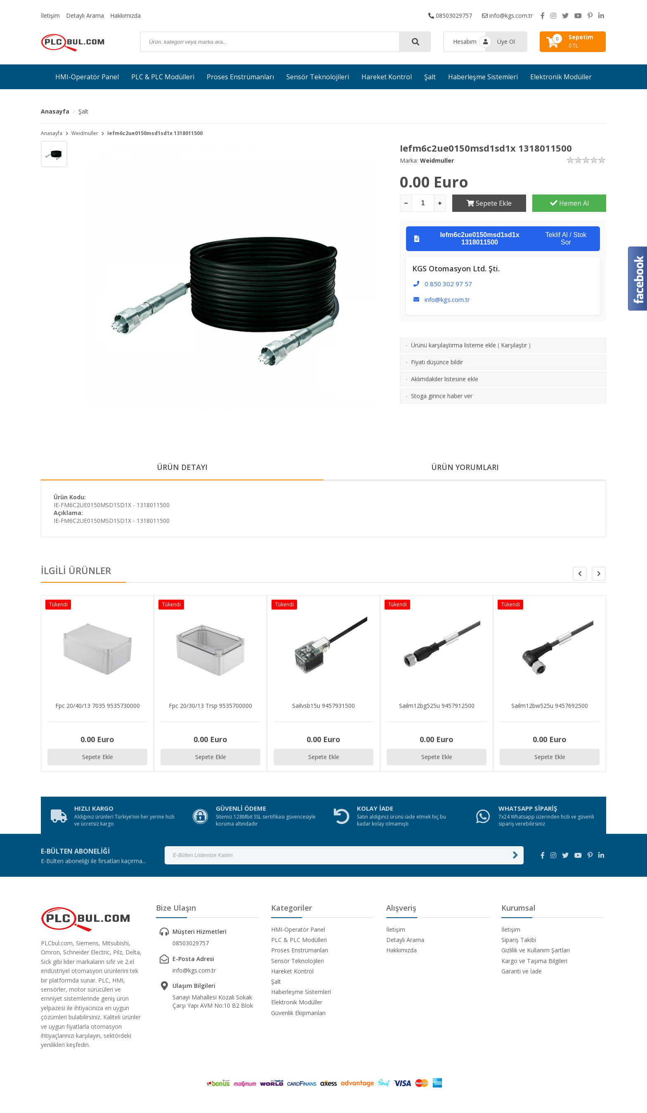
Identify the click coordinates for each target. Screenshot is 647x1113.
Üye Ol (506, 41)
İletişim (50, 15)
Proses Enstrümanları (240, 76)
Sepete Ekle (489, 203)
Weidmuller (84, 133)
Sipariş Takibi (518, 940)
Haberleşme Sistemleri (483, 76)
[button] (599, 574)
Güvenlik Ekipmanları (298, 1013)
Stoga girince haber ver (441, 396)
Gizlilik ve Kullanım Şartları (535, 950)
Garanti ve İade (521, 971)
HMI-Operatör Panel (87, 76)
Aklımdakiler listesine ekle (444, 379)
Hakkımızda (125, 15)
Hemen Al (569, 203)
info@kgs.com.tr (507, 15)
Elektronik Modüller (561, 76)
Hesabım (465, 41)
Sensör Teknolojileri (317, 76)
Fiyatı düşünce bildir (437, 362)
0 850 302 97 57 (448, 284)
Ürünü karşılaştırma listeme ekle (453, 345)
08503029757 (450, 15)
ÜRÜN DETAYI (182, 467)
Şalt (430, 76)
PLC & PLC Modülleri (162, 76)
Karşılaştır (514, 345)
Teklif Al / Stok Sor (500, 238)
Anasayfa (55, 111)
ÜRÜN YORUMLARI (465, 467)
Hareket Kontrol (386, 76)
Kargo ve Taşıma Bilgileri (534, 961)
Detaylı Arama (85, 15)
